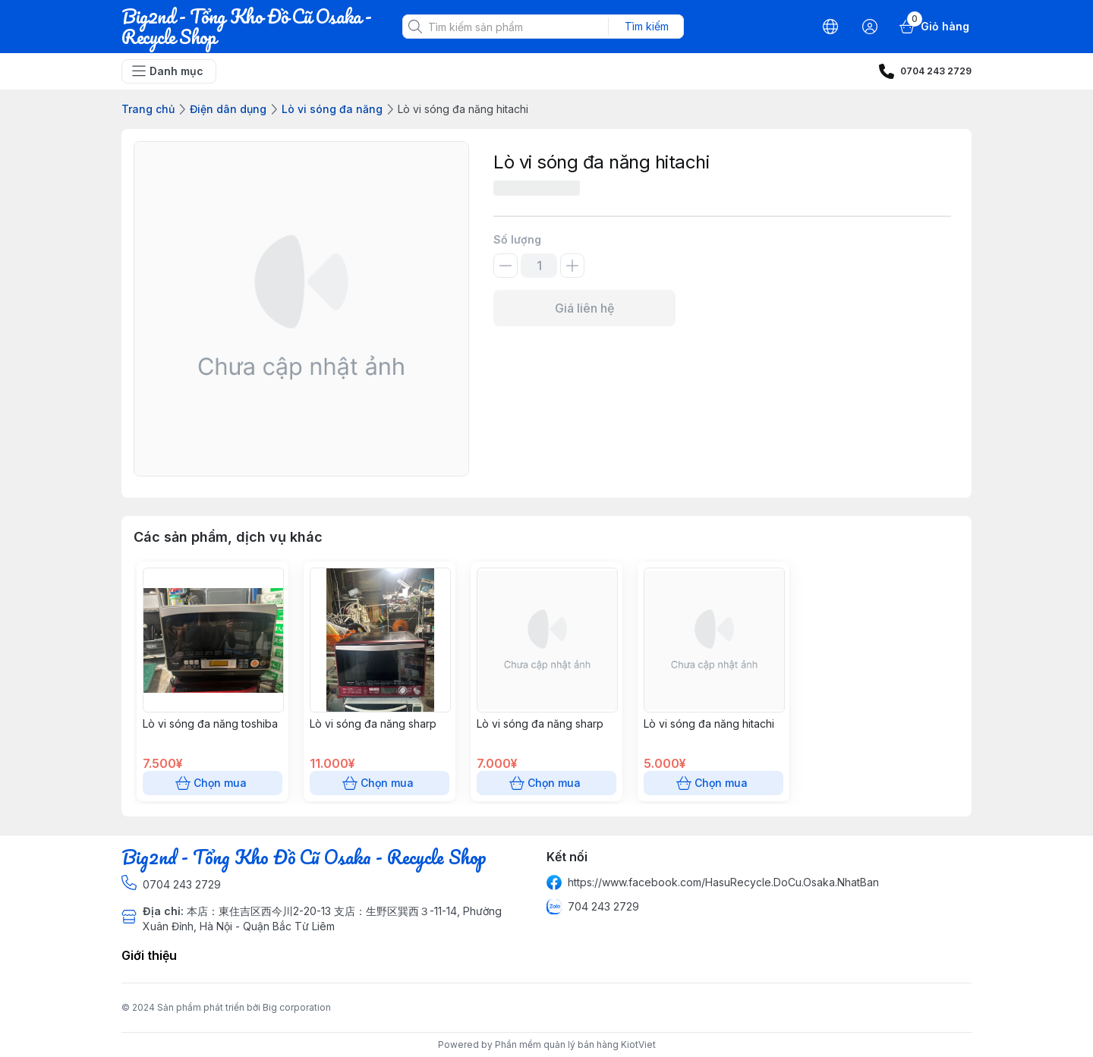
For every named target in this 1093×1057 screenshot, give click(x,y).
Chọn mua (212, 783)
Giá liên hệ (584, 308)
